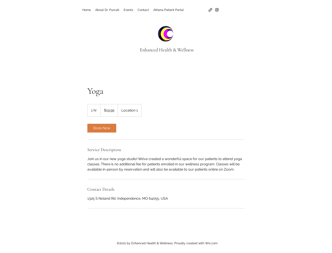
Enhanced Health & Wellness (167, 50)
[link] (101, 128)
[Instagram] (217, 10)
